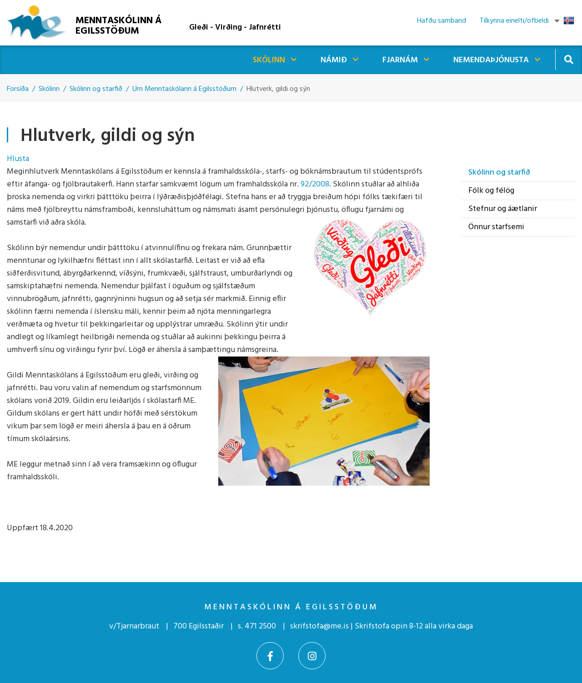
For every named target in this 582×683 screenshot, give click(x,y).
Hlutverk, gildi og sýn (278, 89)
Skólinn (49, 89)
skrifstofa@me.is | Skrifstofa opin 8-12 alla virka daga (381, 626)
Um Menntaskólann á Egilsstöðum (184, 89)
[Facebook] (270, 655)
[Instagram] (312, 655)
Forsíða (18, 89)
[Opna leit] (568, 59)
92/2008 (315, 184)
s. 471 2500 (257, 626)
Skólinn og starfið (96, 89)
